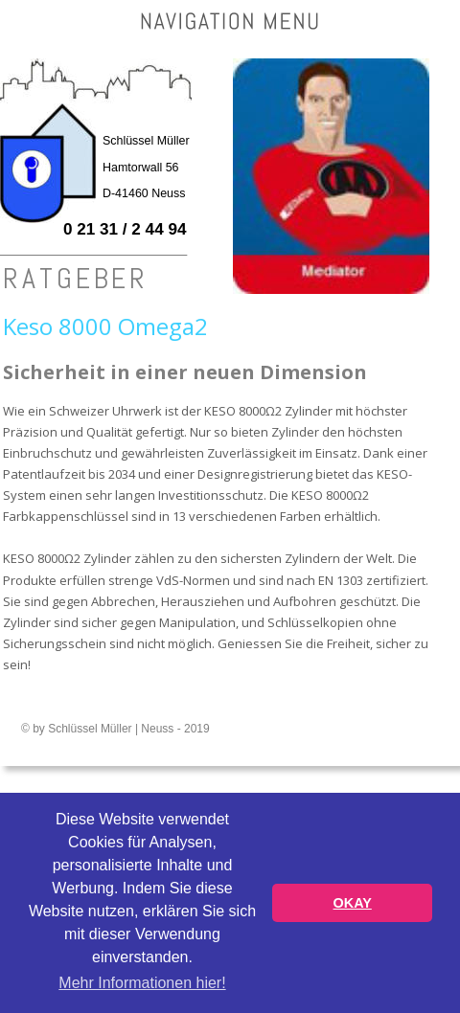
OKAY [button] (353, 903)
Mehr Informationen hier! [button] (141, 983)
